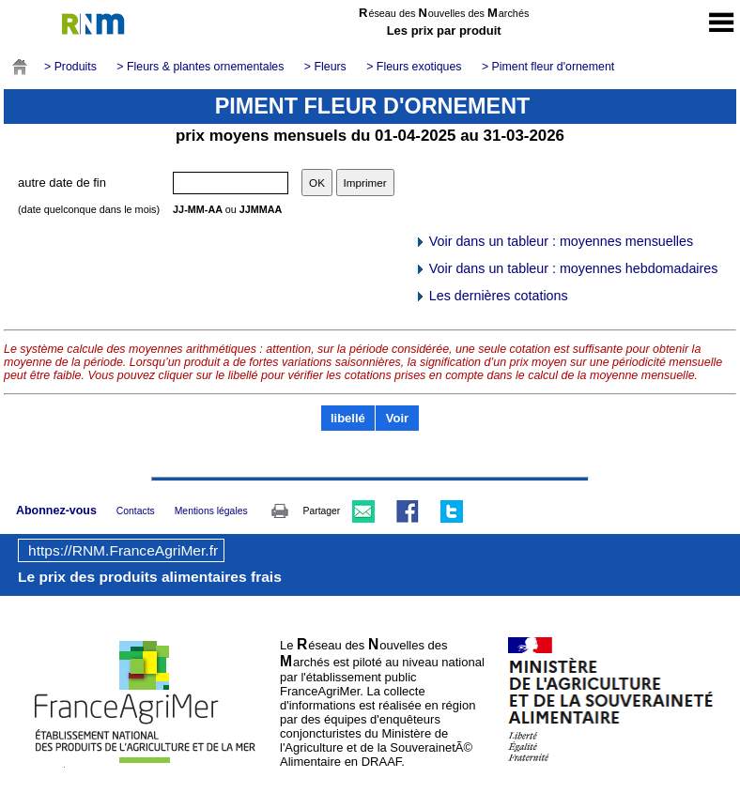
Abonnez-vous (56, 510)
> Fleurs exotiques (413, 66)
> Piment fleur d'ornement (548, 66)
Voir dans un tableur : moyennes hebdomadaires (566, 268)
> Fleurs (325, 66)
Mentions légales (211, 511)
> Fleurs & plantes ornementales (200, 66)
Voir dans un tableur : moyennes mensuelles (553, 241)
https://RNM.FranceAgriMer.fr (123, 550)
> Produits (70, 66)
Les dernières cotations (491, 295)
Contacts (135, 511)
